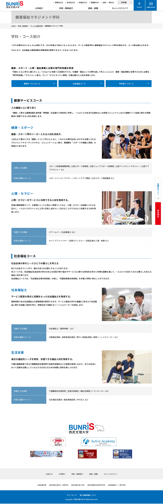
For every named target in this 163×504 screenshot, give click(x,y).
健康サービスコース (32, 83)
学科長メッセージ (126, 83)
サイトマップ (71, 495)
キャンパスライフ (120, 8)
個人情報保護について (88, 495)
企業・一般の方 (108, 2)
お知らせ (47, 474)
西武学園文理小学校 (77, 485)
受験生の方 (59, 2)
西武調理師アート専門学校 (120, 485)
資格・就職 (93, 8)
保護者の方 (95, 2)
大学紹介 (39, 8)
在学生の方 (71, 2)
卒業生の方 (83, 2)
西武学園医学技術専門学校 (97, 485)
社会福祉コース (79, 83)
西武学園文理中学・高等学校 (56, 485)
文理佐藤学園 (38, 485)
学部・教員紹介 (66, 8)
